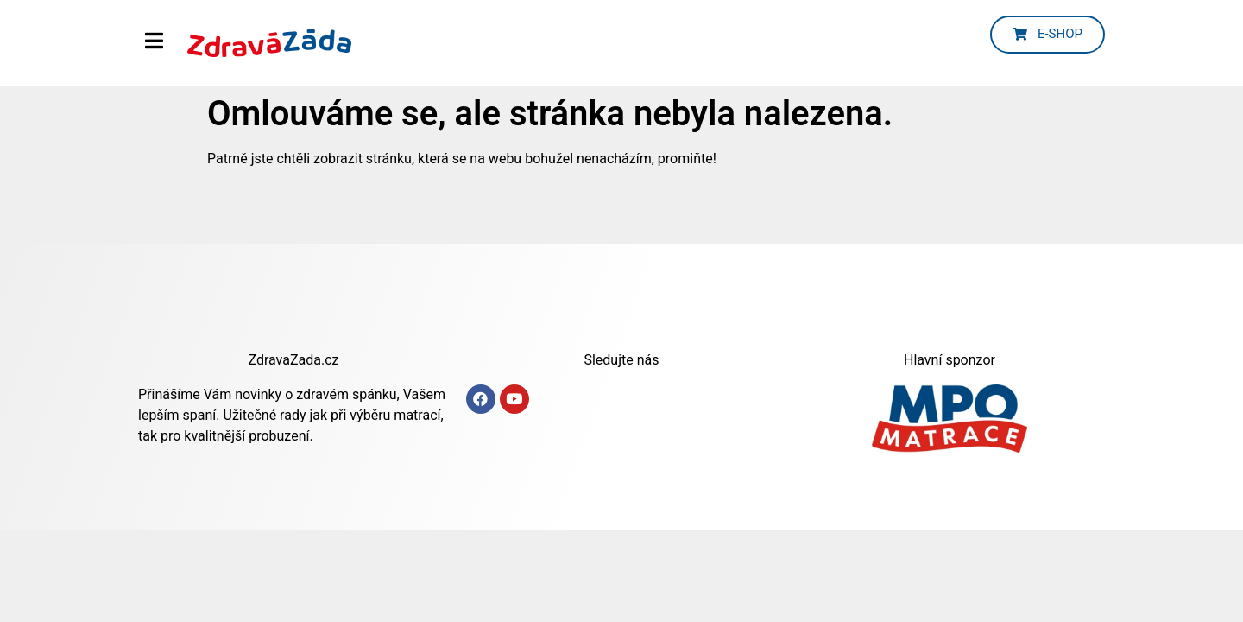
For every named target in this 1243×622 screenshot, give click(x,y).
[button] (1047, 35)
